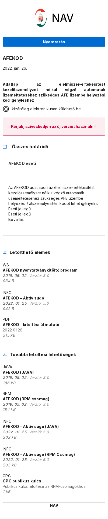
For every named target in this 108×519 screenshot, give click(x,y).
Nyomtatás (54, 42)
